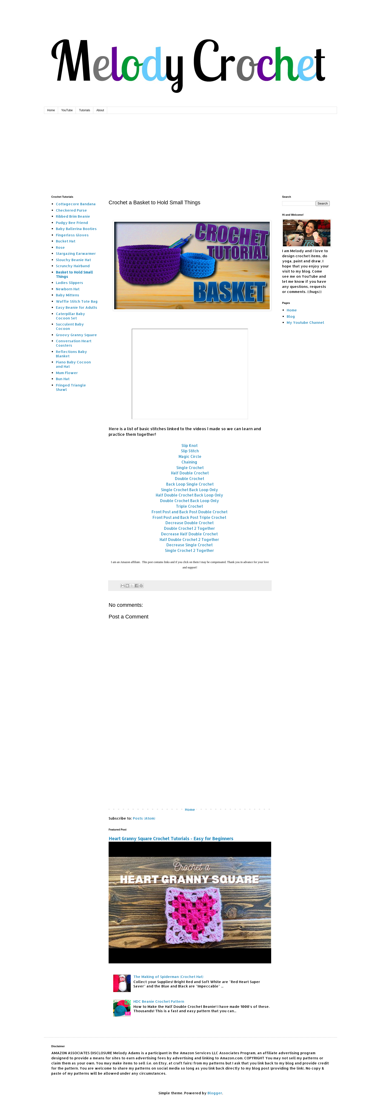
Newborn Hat (67, 289)
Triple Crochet (189, 506)
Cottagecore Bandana (76, 204)
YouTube (67, 110)
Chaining (189, 462)
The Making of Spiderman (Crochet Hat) (168, 976)
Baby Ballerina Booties (76, 228)
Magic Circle (190, 456)
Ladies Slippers (69, 282)
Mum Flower (67, 372)
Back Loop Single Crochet (190, 484)
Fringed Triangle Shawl (71, 387)
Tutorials (84, 110)
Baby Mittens (67, 295)
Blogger (215, 1093)
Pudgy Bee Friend (72, 222)
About (100, 110)
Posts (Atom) (144, 818)
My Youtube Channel (305, 322)
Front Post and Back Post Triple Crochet (189, 517)
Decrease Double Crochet (189, 522)
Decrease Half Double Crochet (189, 533)
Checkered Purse (71, 210)
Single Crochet (190, 467)
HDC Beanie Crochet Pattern (158, 1001)
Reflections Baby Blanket (71, 353)
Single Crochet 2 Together (189, 550)
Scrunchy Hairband (73, 266)
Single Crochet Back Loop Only (189, 489)
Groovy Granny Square (76, 335)
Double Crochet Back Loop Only (189, 500)
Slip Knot (190, 445)
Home (51, 110)
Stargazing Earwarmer (76, 253)
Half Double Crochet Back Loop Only (189, 495)
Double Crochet (189, 478)
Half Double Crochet (190, 473)
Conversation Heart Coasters (73, 343)
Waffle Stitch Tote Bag (77, 301)
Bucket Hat (65, 241)
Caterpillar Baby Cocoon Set (70, 315)
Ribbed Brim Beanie (73, 216)
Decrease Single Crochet (189, 544)
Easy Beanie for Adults (76, 307)
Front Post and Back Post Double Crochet (189, 511)
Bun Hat (62, 379)
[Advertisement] (190, 150)
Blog (291, 316)
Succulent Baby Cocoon (70, 326)
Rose (60, 247)
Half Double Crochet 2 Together (189, 539)
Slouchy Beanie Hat (73, 259)
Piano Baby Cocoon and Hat (73, 364)
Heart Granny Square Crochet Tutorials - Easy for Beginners (171, 838)
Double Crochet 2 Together (189, 528)
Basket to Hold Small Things (74, 274)
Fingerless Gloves (72, 235)
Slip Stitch (190, 450)
